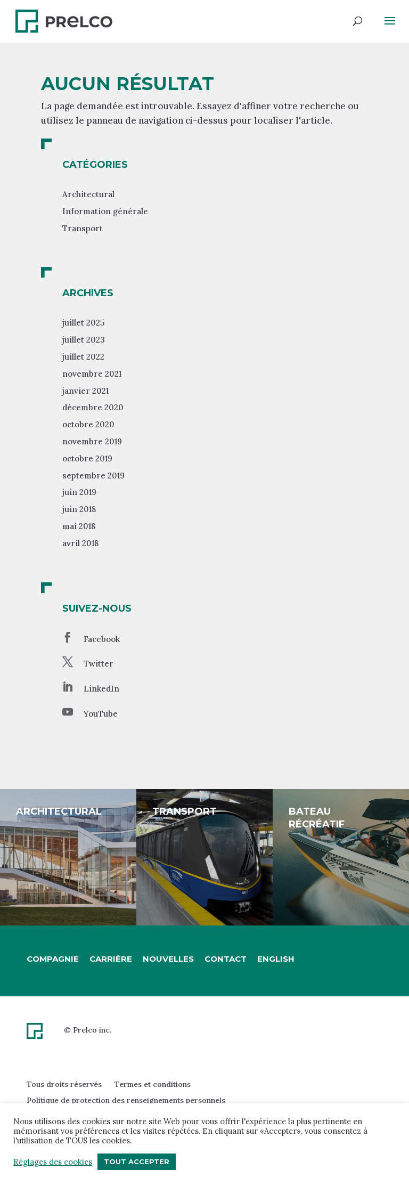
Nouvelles (168, 959)
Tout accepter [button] (136, 1161)
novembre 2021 (91, 374)
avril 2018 (80, 543)
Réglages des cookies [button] (52, 1162)
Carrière (110, 959)
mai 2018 (78, 526)
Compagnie (53, 959)
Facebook (102, 639)
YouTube (101, 714)
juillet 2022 (83, 357)
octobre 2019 (87, 458)
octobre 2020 (88, 424)
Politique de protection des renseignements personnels (126, 1100)
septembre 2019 (93, 475)
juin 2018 (79, 509)
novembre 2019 (92, 441)
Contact (225, 959)
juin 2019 (79, 492)
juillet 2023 (83, 340)
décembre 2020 (93, 407)
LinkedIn (101, 689)
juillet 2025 (83, 323)
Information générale (105, 211)
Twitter (98, 664)
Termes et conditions (152, 1084)
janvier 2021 (85, 391)
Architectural (88, 194)
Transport (82, 228)
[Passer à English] (276, 959)
